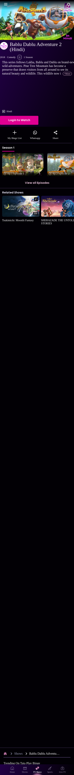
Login (63, 11)
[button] (23, 165)
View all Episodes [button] (37, 183)
